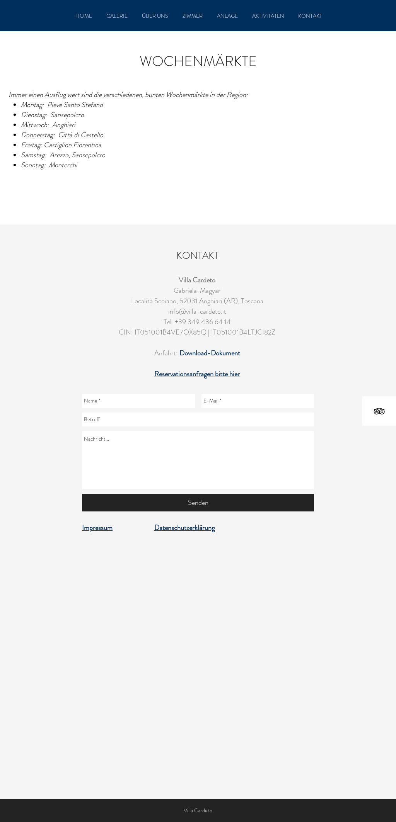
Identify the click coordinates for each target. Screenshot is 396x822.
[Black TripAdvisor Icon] (379, 411)
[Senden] (198, 502)
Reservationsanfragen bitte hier (197, 374)
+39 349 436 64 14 (203, 322)
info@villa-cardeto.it (197, 311)
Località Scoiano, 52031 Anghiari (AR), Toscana (197, 301)
